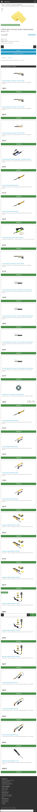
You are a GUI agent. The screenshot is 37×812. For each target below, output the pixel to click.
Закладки (3, 802)
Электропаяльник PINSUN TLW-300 (10, 734)
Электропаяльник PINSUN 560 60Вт (10, 420)
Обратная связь (5, 788)
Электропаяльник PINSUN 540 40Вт (10, 211)
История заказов (5, 801)
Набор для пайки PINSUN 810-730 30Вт (11, 603)
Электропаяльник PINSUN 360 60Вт (10, 498)
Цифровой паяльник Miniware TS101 (10, 760)
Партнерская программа (6, 796)
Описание (4, 57)
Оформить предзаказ (18, 53)
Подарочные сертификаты (7, 794)
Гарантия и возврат (6, 785)
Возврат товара (5, 789)
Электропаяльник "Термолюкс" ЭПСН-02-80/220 (13, 263)
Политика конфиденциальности (8, 780)
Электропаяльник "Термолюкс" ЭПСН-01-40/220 (13, 80)
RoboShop (7, 1)
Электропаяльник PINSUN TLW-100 (10, 682)
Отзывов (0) (10, 57)
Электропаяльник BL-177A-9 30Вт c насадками (12, 237)
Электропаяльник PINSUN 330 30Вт (10, 446)
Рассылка (3, 803)
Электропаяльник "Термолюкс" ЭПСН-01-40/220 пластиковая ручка (17, 316)
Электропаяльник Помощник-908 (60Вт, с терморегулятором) (16, 159)
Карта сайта (4, 790)
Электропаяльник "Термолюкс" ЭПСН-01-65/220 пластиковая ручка (17, 342)
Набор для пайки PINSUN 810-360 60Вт (11, 577)
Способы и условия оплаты (7, 783)
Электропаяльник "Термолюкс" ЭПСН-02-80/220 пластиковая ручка (17, 368)
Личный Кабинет (5, 800)
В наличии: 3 (4, 592)
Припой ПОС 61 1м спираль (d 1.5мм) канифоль (13, 394)
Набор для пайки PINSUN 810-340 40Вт (11, 551)
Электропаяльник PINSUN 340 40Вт (10, 472)
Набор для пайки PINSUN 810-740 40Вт (11, 630)
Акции (3, 797)
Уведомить (18, 50)
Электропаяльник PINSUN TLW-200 (10, 708)
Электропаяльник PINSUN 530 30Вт (10, 185)
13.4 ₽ (4, 34)
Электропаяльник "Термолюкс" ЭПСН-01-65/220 (13, 106)
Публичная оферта (5, 781)
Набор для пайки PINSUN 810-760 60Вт (11, 656)
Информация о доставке (7, 782)
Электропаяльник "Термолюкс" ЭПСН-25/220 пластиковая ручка (17, 289)
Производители (5, 793)
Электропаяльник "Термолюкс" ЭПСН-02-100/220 (13, 133)
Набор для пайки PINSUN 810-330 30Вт (11, 525)
